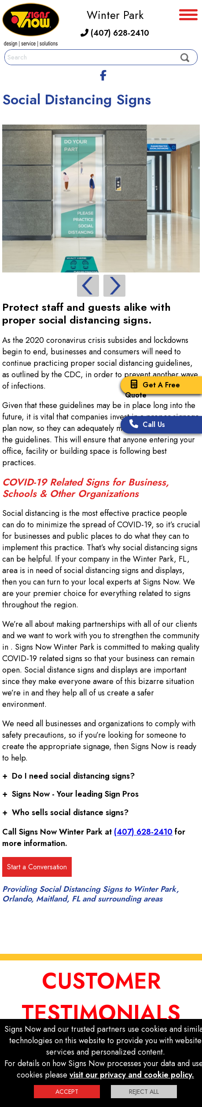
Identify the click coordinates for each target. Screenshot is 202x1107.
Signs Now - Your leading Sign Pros (70, 794)
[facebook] (103, 74)
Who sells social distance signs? (65, 812)
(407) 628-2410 (115, 33)
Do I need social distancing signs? (68, 776)
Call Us (145, 424)
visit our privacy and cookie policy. (132, 1075)
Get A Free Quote (152, 390)
